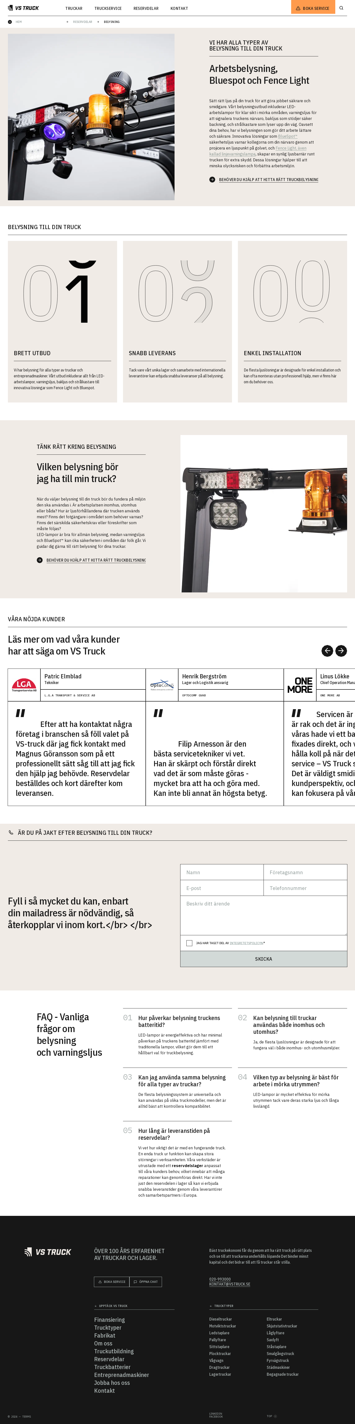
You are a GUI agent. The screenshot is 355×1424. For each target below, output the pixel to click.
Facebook (216, 1416)
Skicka (263, 958)
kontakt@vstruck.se (229, 1284)
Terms (26, 1416)
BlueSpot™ (288, 136)
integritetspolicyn (246, 943)
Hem (19, 22)
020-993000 (220, 1279)
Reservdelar (82, 22)
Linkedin (215, 1413)
